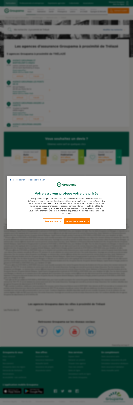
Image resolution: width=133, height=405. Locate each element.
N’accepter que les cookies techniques (29, 180)
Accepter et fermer (76, 221)
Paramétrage (51, 221)
